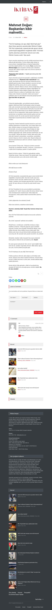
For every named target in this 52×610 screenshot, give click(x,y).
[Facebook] (10, 280)
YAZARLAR (28, 360)
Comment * (26, 305)
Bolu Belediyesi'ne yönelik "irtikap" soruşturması (29, 572)
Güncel (19, 350)
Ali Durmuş (20, 360)
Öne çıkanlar (12, 592)
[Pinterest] (22, 280)
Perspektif (27, 592)
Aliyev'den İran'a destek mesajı (25, 543)
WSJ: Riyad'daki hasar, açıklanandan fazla (27, 378)
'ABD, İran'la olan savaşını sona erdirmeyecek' (28, 387)
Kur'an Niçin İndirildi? (22, 368)
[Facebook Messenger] (19, 280)
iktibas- (25, 37)
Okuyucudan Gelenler (25, 370)
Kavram (20, 592)
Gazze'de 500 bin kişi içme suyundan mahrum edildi (30, 349)
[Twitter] (13, 280)
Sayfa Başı (38, 599)
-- (11, 37)
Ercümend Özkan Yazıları (16, 594)
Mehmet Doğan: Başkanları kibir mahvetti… (21, 28)
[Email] (25, 280)
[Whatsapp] (16, 280)
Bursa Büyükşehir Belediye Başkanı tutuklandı (28, 552)
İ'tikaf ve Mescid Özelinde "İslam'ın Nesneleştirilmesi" (30, 358)
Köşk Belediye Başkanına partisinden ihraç (27, 562)
